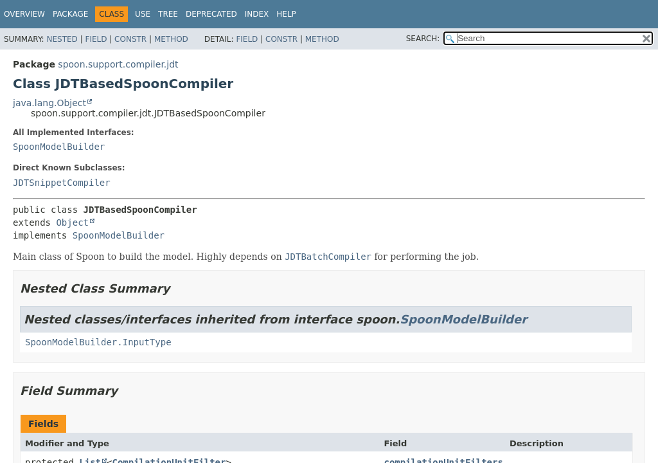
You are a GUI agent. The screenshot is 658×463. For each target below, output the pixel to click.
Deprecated (211, 14)
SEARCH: (423, 38)
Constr (130, 39)
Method (171, 39)
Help (286, 14)
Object (72, 222)
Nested (61, 39)
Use (142, 14)
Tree (168, 14)
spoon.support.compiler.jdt (118, 64)
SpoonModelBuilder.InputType (98, 342)
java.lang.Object (49, 103)
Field (96, 39)
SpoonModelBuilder (59, 146)
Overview (24, 14)
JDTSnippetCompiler (62, 182)
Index (257, 14)
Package (70, 14)
